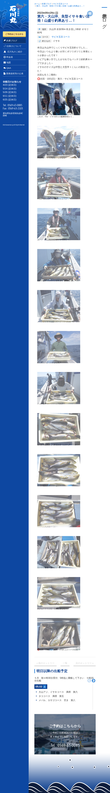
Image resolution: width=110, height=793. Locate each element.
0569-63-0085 (15, 105)
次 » (85, 663)
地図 (7, 62)
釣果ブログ (10, 40)
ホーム (37, 4)
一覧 (65, 663)
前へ (89, 681)
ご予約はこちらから (14, 34)
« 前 (45, 663)
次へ (93, 681)
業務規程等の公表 (13, 73)
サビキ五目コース (60, 4)
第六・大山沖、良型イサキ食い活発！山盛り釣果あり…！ (60, 6)
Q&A (7, 68)
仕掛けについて (12, 46)
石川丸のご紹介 (13, 51)
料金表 (8, 57)
